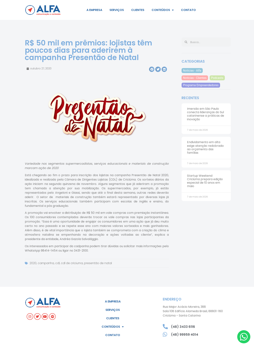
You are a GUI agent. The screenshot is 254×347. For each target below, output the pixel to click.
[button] (151, 69)
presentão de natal (98, 263)
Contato (188, 10)
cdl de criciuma (72, 263)
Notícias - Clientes (195, 78)
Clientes (137, 10)
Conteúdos (163, 10)
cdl (57, 263)
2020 (33, 263)
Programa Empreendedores (201, 85)
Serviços (116, 10)
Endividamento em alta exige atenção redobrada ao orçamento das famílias (205, 147)
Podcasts (217, 78)
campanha (46, 263)
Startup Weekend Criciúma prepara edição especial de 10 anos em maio (205, 181)
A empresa (94, 10)
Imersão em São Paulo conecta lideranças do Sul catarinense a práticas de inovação (205, 114)
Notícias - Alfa (192, 70)
